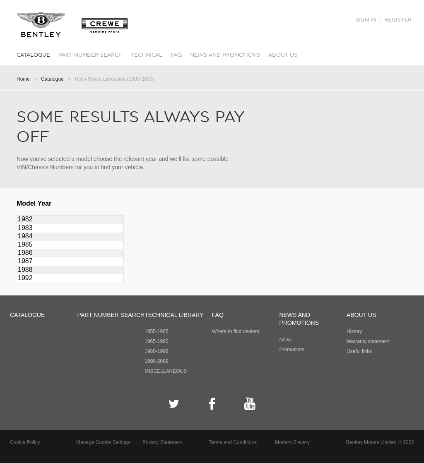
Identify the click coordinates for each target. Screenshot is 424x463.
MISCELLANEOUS (166, 371)
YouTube (250, 403)
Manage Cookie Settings (103, 442)
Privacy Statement (162, 442)
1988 (70, 270)
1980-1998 (156, 351)
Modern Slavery (292, 442)
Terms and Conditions (233, 442)
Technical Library (174, 315)
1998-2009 (156, 361)
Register (398, 20)
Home (23, 79)
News (285, 340)
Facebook (212, 403)
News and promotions (225, 55)
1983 (70, 228)
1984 (70, 237)
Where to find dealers (235, 331)
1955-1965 (156, 331)
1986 (70, 253)
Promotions (291, 350)
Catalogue (33, 55)
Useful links (359, 351)
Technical (146, 55)
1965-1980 (156, 341)
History (354, 331)
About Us (282, 55)
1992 (70, 278)
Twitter (174, 403)
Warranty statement (368, 341)
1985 (70, 245)
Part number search (90, 55)
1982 (70, 220)
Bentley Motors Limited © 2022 (380, 442)
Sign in (366, 20)
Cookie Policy (25, 442)
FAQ (176, 55)
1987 (70, 261)
